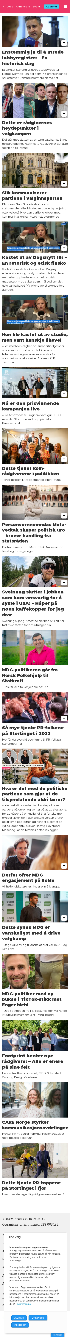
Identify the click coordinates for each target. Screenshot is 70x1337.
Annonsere (23, 6)
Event (36, 6)
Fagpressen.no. (23, 1304)
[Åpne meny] (65, 6)
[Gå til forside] (3, 6)
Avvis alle (19, 1318)
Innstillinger (57, 1335)
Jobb (10, 6)
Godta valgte (38, 1318)
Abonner (51, 6)
